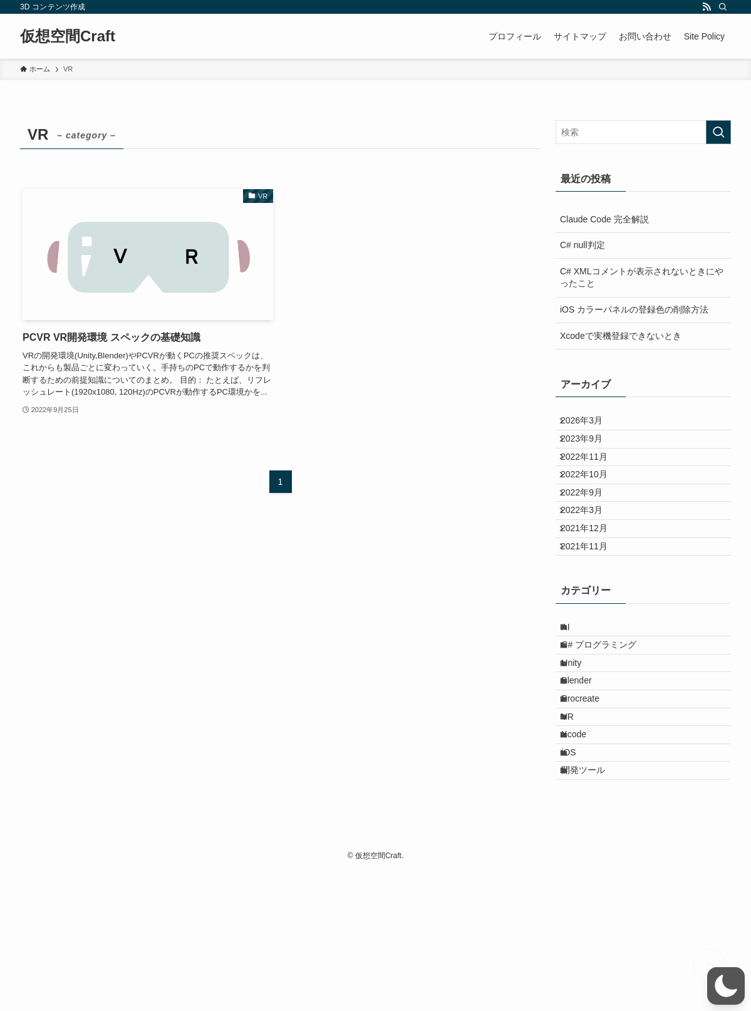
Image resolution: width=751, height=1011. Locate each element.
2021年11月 (592, 607)
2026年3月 (590, 425)
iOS (578, 878)
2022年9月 (590, 529)
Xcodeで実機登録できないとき (620, 336)
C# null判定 (582, 245)
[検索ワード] (643, 132)
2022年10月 (592, 503)
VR (577, 826)
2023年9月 (590, 450)
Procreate (590, 801)
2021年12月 (592, 581)
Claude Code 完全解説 (604, 219)
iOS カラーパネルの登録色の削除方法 (634, 309)
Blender (586, 774)
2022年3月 (590, 555)
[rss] (706, 7)
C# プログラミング (608, 722)
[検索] (723, 7)
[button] (726, 986)
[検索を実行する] (718, 132)
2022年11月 (592, 477)
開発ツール (593, 905)
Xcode (583, 853)
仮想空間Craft (67, 36)
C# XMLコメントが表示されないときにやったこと (641, 277)
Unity (581, 748)
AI (575, 696)
